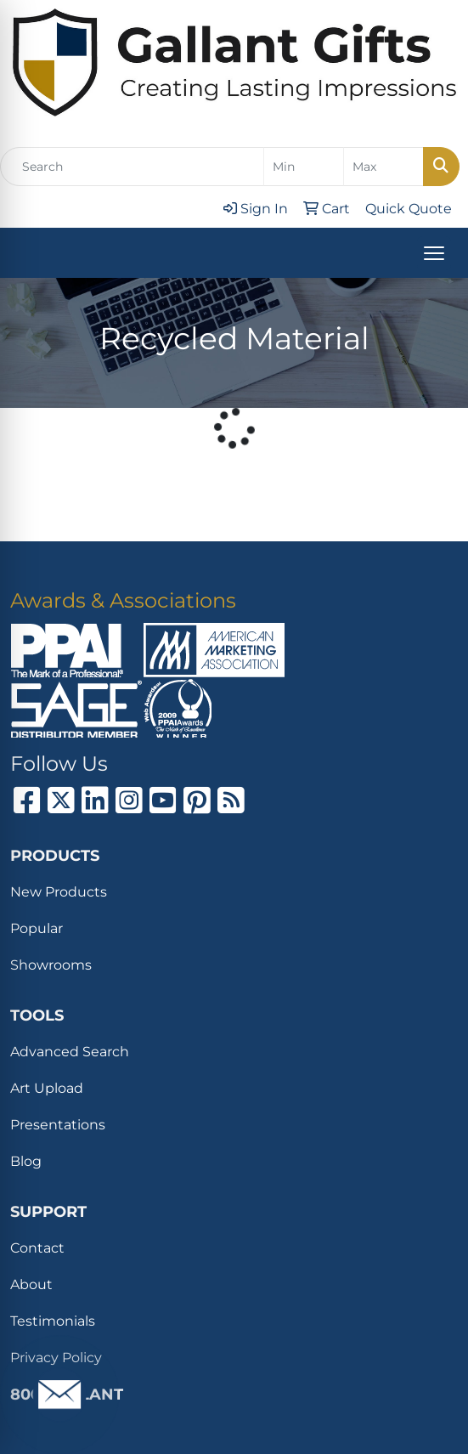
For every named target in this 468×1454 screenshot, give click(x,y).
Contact (37, 1248)
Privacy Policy (56, 1357)
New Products (58, 892)
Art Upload (46, 1088)
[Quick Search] (132, 166)
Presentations (57, 1125)
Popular (36, 928)
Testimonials (52, 1321)
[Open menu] (434, 253)
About (31, 1284)
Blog (26, 1161)
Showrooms (51, 965)
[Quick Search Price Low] (303, 166)
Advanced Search (69, 1052)
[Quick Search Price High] (383, 166)
